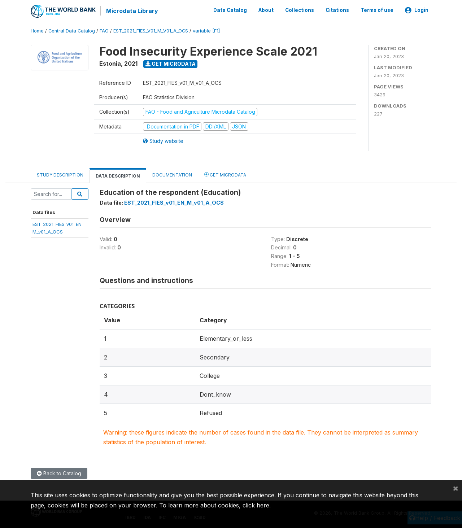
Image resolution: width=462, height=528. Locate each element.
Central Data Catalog (71, 30)
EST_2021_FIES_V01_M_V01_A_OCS (150, 30)
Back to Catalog (59, 473)
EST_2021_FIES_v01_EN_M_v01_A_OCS (174, 202)
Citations (337, 10)
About (266, 10)
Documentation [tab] (172, 174)
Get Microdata (170, 63)
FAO (104, 30)
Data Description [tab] (118, 175)
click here (256, 505)
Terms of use (377, 10)
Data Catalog (230, 10)
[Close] (455, 488)
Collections (299, 10)
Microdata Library (132, 10)
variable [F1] (206, 30)
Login (416, 10)
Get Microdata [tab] (225, 174)
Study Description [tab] (60, 174)
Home (37, 30)
